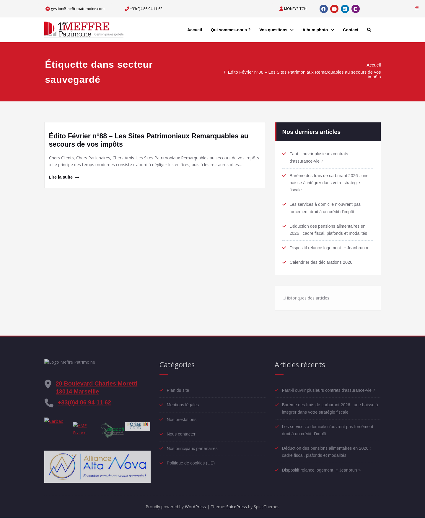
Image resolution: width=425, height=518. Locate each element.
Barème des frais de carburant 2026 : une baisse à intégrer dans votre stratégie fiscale (331, 180)
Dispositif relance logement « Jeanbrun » (330, 245)
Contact (350, 29)
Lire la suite (61, 177)
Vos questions (276, 29)
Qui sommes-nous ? (231, 29)
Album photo (318, 29)
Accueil (194, 29)
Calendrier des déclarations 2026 (322, 259)
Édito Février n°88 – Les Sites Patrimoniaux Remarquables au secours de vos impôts (307, 74)
